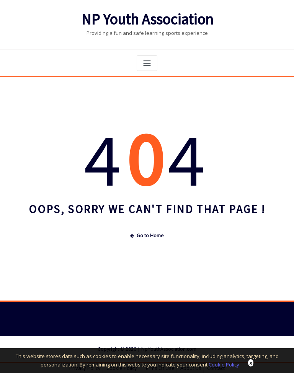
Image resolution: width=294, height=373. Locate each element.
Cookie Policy (224, 364)
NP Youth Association (147, 19)
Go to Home (147, 235)
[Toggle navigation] (147, 63)
